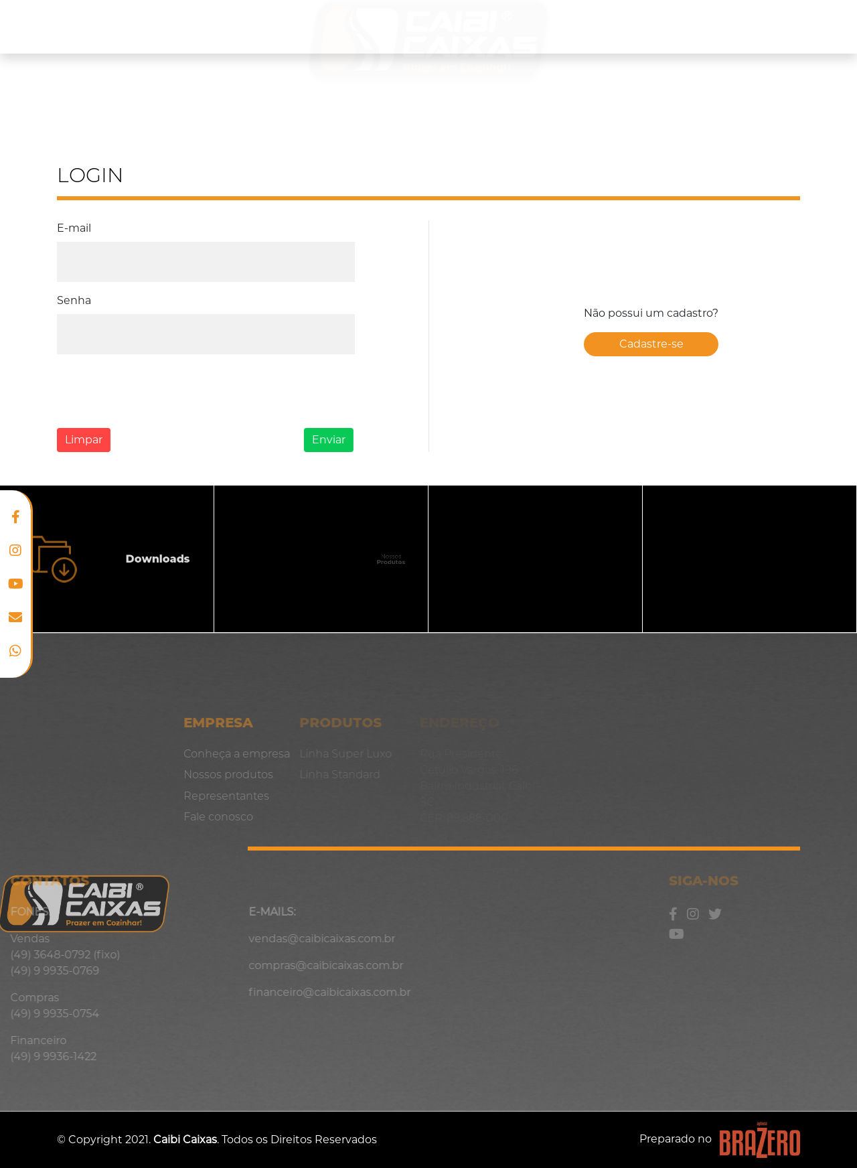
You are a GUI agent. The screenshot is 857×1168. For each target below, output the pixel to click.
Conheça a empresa (78, 26)
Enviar (321, 439)
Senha (73, 300)
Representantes (682, 26)
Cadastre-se (651, 344)
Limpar (81, 439)
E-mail (74, 228)
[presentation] (152, 391)
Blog (769, 26)
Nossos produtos (214, 26)
